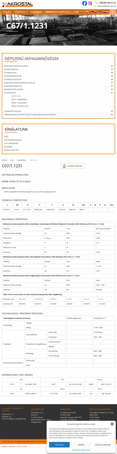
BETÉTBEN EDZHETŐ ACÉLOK (16, 66)
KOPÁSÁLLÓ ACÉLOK (12, 79)
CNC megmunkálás (13, 140)
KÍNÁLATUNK (20, 12)
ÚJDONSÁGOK (51, 12)
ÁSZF (76, 12)
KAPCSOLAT (66, 12)
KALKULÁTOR (36, 12)
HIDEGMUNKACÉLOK (12, 76)
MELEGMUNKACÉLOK (13, 86)
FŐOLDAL (7, 12)
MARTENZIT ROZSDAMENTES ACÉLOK (19, 83)
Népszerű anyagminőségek (32, 58)
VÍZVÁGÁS (8, 147)
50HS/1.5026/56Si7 (19, 103)
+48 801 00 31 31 (107, 2)
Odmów (81, 445)
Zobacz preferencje (103, 445)
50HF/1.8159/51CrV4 (19, 106)
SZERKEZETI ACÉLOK (12, 111)
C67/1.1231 (16, 96)
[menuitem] (7, 12)
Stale (12, 160)
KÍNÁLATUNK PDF (11, 150)
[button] (112, 424)
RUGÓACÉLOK (10, 93)
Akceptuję (59, 445)
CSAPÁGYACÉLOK (11, 69)
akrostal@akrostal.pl (106, 6)
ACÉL (6, 136)
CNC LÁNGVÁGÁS (11, 143)
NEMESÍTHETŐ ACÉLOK (13, 89)
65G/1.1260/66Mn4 (19, 99)
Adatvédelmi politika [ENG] (81, 450)
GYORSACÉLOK (10, 72)
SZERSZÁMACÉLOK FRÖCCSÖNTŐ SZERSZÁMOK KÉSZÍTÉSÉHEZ (30, 114)
